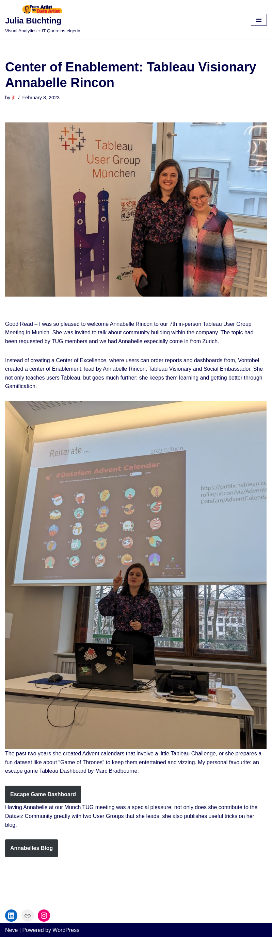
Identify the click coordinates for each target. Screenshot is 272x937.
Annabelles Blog (31, 848)
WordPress (65, 930)
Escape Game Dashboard (43, 794)
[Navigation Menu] (259, 20)
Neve (11, 930)
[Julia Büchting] (42, 19)
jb (13, 97)
